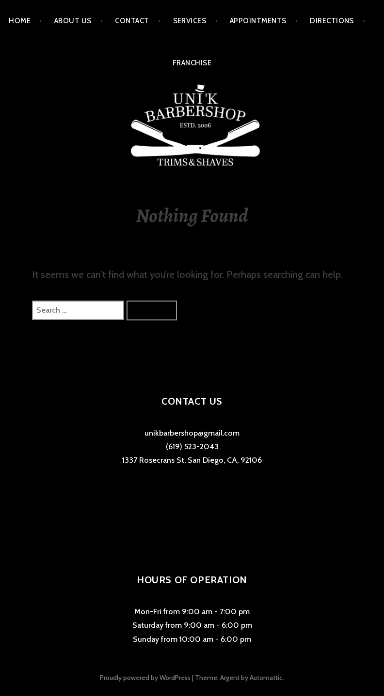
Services (190, 20)
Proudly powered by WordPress (145, 677)
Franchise (192, 63)
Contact (132, 20)
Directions (332, 20)
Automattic (266, 677)
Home (20, 20)
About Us (73, 20)
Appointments (258, 20)
